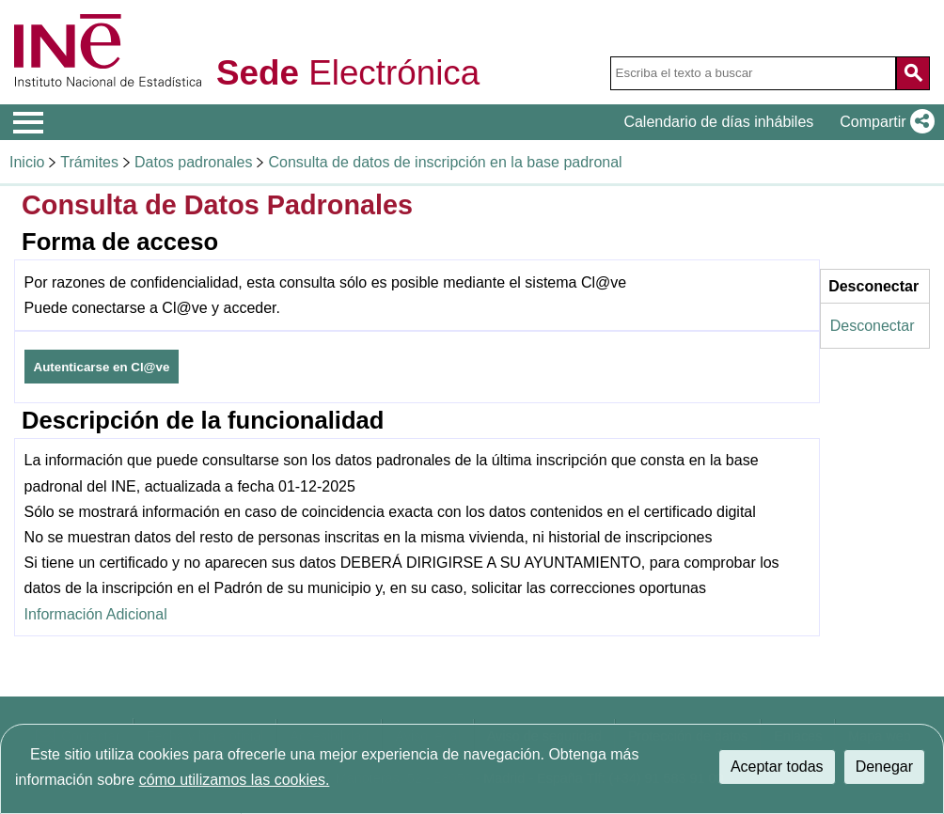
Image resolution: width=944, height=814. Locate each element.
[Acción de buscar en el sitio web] (913, 73)
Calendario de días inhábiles (718, 122)
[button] (883, 122)
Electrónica (348, 73)
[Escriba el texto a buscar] (753, 73)
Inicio (26, 162)
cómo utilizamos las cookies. (234, 780)
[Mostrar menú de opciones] (28, 123)
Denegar (884, 767)
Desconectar (872, 326)
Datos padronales (193, 162)
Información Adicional (95, 614)
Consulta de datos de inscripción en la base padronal (444, 162)
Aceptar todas (777, 767)
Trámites (89, 162)
